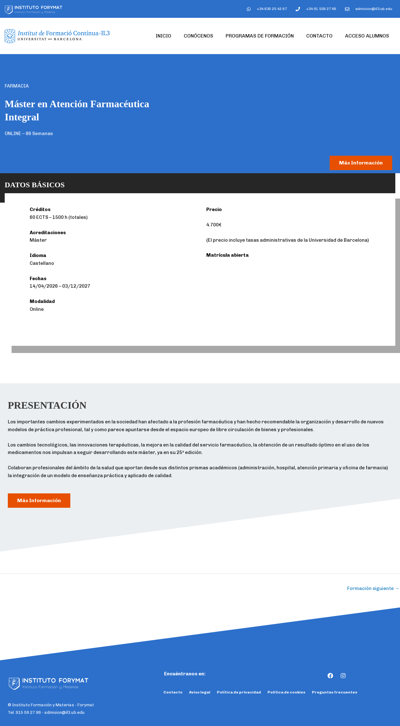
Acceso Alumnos (367, 36)
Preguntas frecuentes (334, 692)
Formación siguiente (373, 588)
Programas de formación (260, 36)
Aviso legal (199, 692)
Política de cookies (286, 692)
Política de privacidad (239, 692)
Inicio (163, 36)
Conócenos (198, 36)
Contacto (319, 36)
